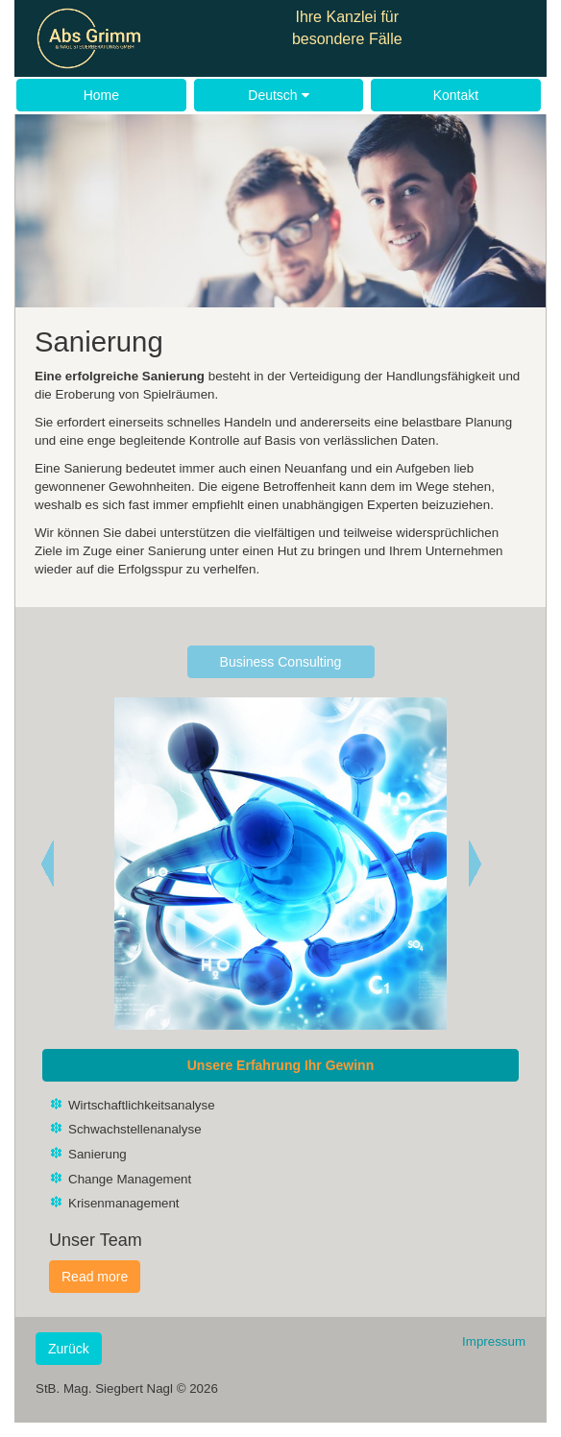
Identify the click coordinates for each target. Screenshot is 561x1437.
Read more (94, 1276)
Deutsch (278, 95)
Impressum (493, 1341)
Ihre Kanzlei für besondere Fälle (347, 28)
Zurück (68, 1348)
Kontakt (455, 95)
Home (101, 95)
